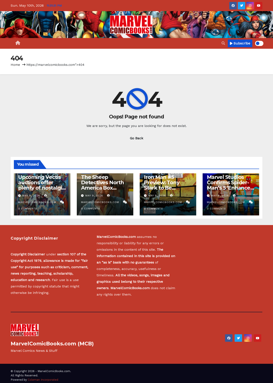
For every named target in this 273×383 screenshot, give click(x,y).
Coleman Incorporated (43, 379)
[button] (223, 43)
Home (15, 65)
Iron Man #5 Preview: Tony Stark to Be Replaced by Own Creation (166, 188)
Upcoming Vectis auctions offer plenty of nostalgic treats (41, 185)
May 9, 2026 (31, 195)
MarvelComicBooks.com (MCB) (52, 343)
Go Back (136, 138)
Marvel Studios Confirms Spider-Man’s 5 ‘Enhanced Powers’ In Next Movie (230, 188)
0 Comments (27, 208)
